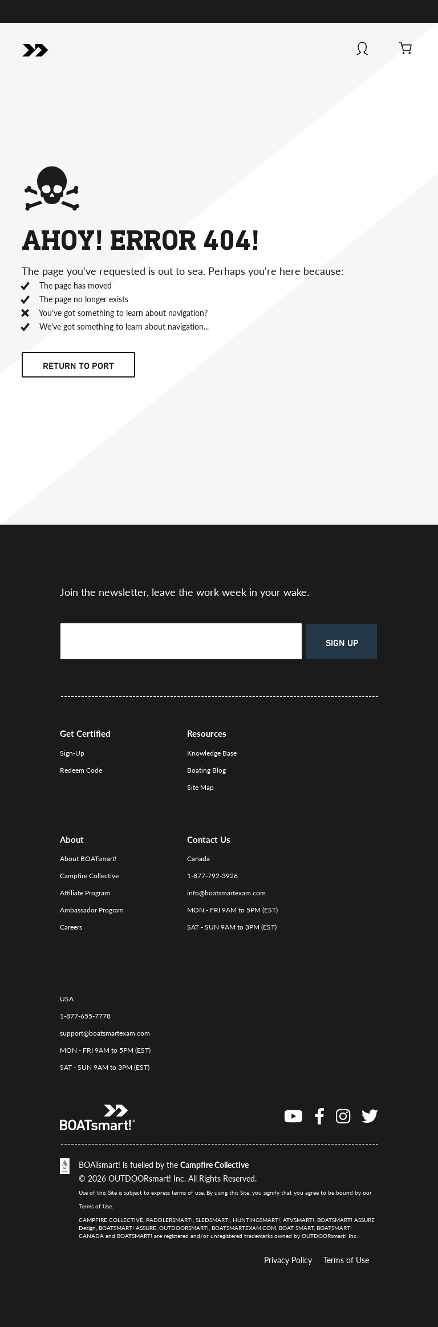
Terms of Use (346, 1260)
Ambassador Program (92, 910)
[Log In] (362, 50)
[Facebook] (319, 1116)
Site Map (200, 787)
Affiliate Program (85, 892)
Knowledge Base (212, 753)
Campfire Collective (89, 875)
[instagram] (343, 1116)
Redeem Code (81, 770)
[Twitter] (370, 1116)
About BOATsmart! (88, 858)
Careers (71, 927)
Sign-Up (72, 753)
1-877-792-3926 (212, 875)
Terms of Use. (96, 1206)
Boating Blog (206, 770)
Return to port (78, 365)
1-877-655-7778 (85, 1016)
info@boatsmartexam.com (226, 892)
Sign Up (342, 643)
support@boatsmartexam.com (105, 1033)
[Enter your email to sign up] (181, 641)
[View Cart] (406, 50)
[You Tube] (293, 1116)
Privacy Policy (288, 1260)
